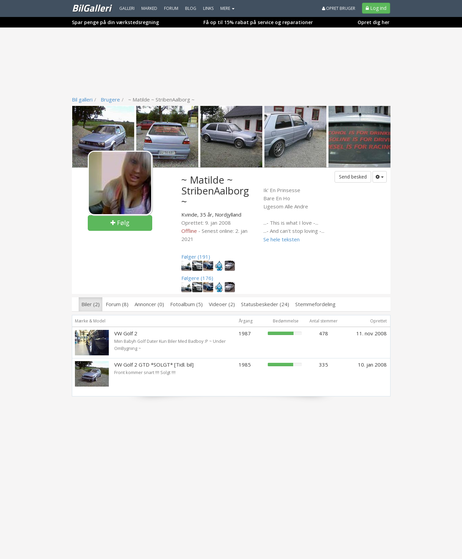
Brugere (110, 99)
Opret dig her (373, 22)
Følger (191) (195, 256)
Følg (120, 223)
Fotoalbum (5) (186, 304)
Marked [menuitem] (149, 8)
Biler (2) (90, 304)
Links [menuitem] (208, 8)
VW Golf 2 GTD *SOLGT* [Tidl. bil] (154, 364)
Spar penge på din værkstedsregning (115, 22)
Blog (190, 8)
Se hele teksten (281, 239)
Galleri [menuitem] (127, 8)
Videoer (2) (222, 304)
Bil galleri (82, 99)
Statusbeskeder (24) (265, 304)
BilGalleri (91, 7)
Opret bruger (338, 8)
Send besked (353, 176)
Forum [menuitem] (171, 8)
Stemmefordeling (315, 304)
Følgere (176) (197, 278)
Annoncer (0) (149, 304)
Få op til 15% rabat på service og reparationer (258, 22)
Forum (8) (117, 304)
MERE (227, 8)
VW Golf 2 (125, 333)
